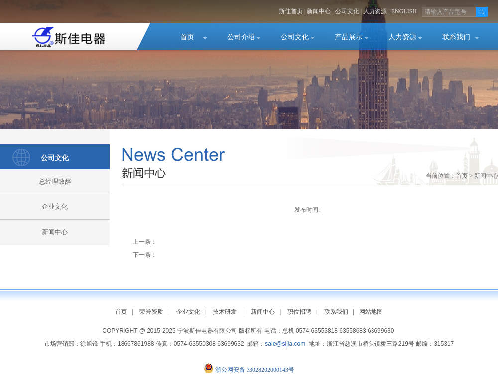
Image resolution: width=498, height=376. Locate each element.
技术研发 (225, 311)
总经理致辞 (55, 181)
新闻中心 (319, 11)
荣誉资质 (151, 311)
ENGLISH (404, 11)
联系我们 (456, 37)
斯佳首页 (291, 11)
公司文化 (347, 11)
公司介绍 (241, 37)
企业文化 (55, 206)
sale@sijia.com (285, 343)
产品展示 (349, 37)
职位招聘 (299, 311)
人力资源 (375, 11)
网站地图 (371, 311)
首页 (187, 37)
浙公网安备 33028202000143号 (254, 369)
